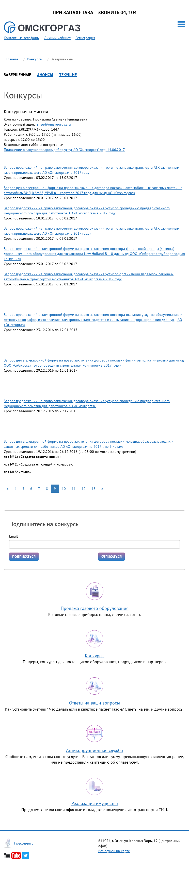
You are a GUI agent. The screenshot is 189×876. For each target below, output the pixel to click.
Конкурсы (34, 59)
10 (64, 488)
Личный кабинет (57, 38)
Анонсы (45, 74)
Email (13, 536)
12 (84, 488)
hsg (41, 124)
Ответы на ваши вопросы (94, 703)
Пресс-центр (24, 843)
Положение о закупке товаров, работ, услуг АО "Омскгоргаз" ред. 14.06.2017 (64, 149)
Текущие (68, 74)
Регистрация (85, 38)
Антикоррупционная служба (94, 750)
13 (93, 488)
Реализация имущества (94, 803)
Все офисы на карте (114, 851)
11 (74, 488)
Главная (12, 59)
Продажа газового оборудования (95, 608)
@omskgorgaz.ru (57, 124)
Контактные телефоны (21, 38)
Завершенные (17, 74)
